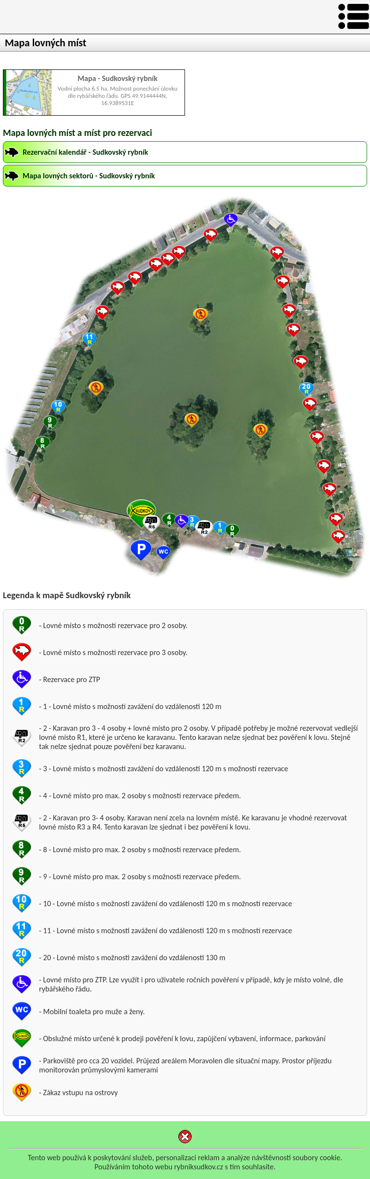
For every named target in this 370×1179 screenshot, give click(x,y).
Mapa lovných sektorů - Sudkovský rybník (89, 175)
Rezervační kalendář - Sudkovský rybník (85, 152)
